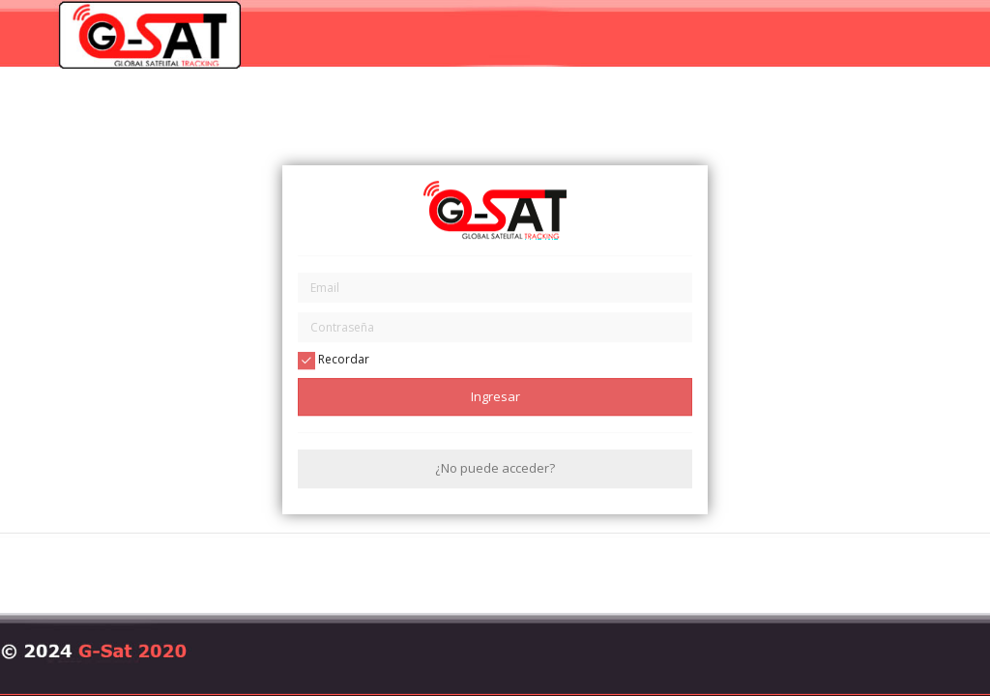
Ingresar (495, 396)
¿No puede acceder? (495, 469)
